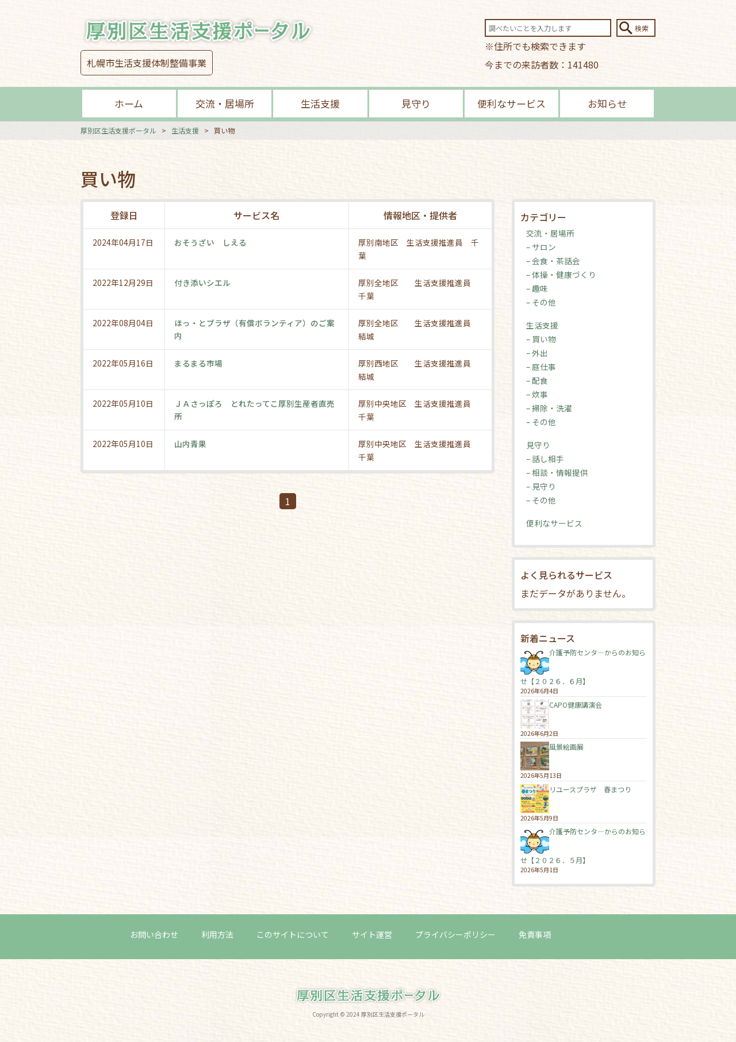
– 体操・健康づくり (561, 274)
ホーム (128, 103)
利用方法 (217, 935)
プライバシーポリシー (455, 935)
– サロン (541, 247)
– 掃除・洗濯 (549, 408)
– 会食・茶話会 (553, 260)
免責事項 (535, 935)
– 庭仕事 (541, 366)
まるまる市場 (198, 363)
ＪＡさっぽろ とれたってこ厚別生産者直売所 (254, 410)
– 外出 (537, 352)
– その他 (541, 302)
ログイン (590, 935)
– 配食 (537, 380)
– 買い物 (541, 339)
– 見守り (541, 486)
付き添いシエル (202, 282)
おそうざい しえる (210, 242)
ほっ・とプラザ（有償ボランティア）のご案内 (254, 329)
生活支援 (320, 103)
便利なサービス (511, 103)
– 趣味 (537, 288)
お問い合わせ (154, 935)
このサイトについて (292, 935)
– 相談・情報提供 (557, 472)
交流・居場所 (224, 103)
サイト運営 (372, 935)
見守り (416, 103)
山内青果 (190, 443)
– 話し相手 (545, 458)
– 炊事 (537, 394)
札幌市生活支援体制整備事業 (146, 63)
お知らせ (607, 103)
